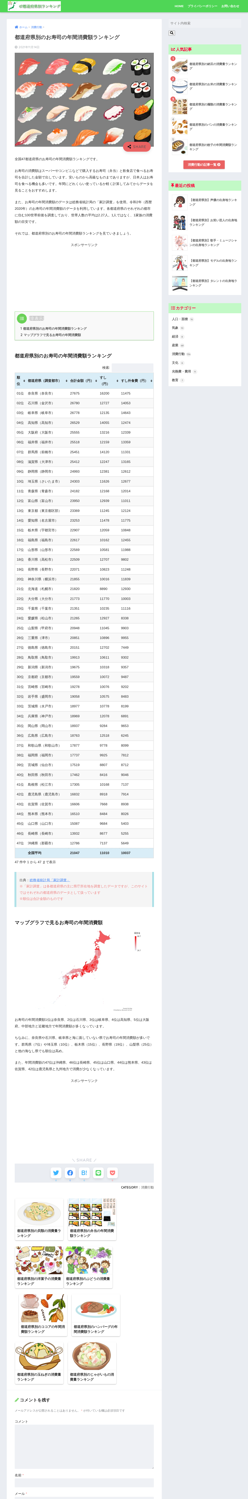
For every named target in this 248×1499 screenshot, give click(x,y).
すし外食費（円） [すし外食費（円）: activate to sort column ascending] (134, 381)
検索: (127, 368)
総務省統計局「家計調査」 (50, 880)
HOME (179, 6)
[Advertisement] (84, 276)
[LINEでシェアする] (98, 1173)
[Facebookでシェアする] (69, 1173)
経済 (178, 337)
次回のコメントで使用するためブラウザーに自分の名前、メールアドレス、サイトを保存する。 (84, 1477)
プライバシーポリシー (202, 6)
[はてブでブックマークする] (84, 1173)
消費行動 (147, 1188)
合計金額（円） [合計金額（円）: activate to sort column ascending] (82, 381)
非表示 (36, 318)
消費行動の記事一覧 (204, 165)
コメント (21, 1369)
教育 (178, 381)
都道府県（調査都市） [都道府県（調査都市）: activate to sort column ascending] (45, 381)
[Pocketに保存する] (113, 1173)
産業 (178, 346)
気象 (178, 328)
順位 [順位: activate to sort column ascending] (18, 381)
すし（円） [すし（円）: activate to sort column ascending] (105, 381)
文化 (178, 364)
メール (21, 1441)
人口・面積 (183, 319)
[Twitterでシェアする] (54, 1173)
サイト (20, 1459)
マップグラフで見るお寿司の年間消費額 (50, 335)
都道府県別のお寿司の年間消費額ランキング (53, 328)
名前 (19, 1422)
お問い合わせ (230, 6)
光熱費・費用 (185, 373)
